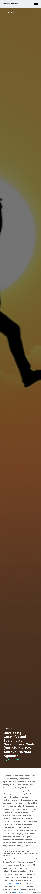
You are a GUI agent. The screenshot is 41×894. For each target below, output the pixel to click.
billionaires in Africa (11, 883)
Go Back (10, 12)
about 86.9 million (22, 892)
